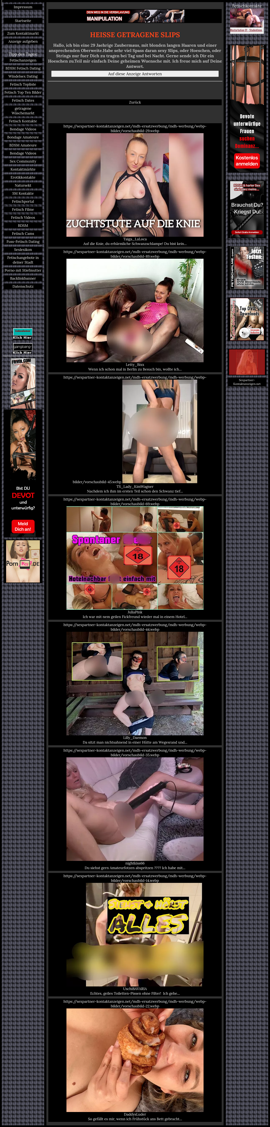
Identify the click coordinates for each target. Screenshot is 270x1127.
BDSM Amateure (23, 145)
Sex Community (23, 161)
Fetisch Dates (23, 100)
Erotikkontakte (23, 177)
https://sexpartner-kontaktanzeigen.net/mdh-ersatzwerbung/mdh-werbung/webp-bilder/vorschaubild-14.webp (135, 935)
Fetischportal (23, 201)
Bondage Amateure (23, 137)
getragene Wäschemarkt (23, 110)
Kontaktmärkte (23, 169)
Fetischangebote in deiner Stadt (23, 260)
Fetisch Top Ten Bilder (23, 92)
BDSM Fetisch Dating (22, 68)
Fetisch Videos (23, 217)
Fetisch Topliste (23, 84)
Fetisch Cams (23, 233)
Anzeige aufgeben (23, 41)
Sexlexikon (23, 249)
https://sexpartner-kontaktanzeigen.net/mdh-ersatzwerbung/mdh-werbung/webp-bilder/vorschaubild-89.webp (135, 310)
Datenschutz (23, 286)
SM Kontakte (23, 193)
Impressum (23, 7)
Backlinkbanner (23, 278)
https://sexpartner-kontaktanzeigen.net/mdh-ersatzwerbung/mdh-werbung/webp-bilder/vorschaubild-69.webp (135, 558)
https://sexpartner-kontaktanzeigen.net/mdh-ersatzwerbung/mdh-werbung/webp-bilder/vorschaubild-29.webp (135, 185)
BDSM (23, 225)
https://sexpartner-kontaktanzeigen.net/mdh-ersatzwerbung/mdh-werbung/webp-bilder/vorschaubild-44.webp (135, 683)
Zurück (135, 102)
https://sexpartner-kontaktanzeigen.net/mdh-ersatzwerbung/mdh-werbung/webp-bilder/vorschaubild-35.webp (135, 809)
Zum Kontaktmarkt (23, 33)
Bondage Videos (23, 129)
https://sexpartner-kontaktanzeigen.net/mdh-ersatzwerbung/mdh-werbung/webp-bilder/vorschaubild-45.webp (135, 434)
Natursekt (23, 185)
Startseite (23, 20)
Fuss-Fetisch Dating (23, 241)
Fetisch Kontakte (23, 121)
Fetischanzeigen (23, 60)
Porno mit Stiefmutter (23, 270)
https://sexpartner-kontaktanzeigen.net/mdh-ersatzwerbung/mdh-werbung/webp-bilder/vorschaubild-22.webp (135, 1060)
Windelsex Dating (23, 76)
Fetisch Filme (23, 209)
